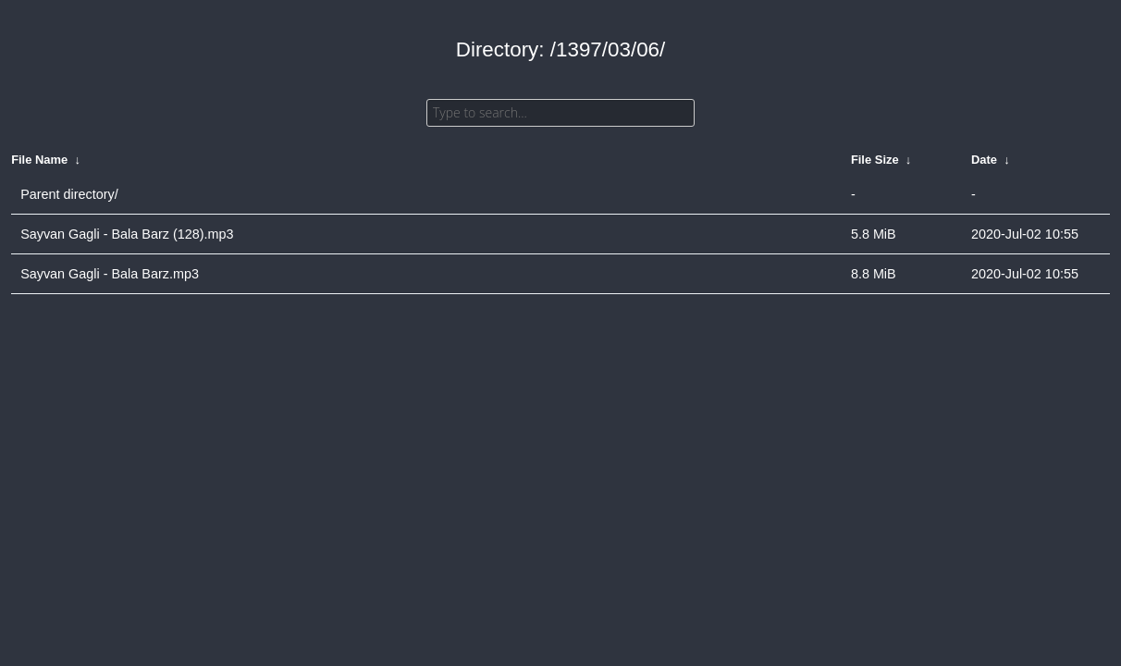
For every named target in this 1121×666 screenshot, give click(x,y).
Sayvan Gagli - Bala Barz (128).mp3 (126, 234)
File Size (875, 159)
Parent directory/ (69, 194)
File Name (39, 159)
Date (984, 159)
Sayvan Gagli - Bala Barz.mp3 (109, 273)
